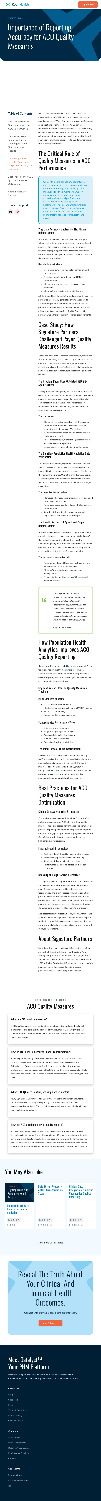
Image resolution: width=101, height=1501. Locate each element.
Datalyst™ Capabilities (19, 1448)
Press (11, 1405)
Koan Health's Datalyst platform (55, 666)
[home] (17, 4)
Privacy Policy (15, 1415)
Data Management (17, 1442)
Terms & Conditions (17, 1410)
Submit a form (15, 1475)
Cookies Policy (15, 1420)
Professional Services (18, 1453)
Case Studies (14, 1399)
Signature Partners (48, 948)
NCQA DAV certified (49, 770)
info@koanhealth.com (18, 1480)
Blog (10, 1394)
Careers (12, 1458)
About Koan (14, 1437)
